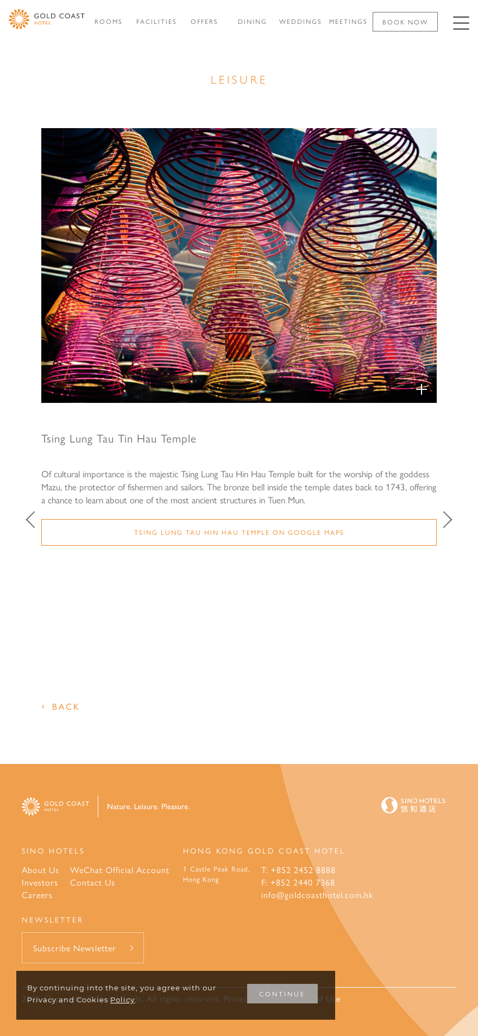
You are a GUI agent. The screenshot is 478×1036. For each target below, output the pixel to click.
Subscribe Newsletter (74, 948)
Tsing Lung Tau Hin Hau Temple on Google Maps (239, 532)
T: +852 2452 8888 (298, 869)
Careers (37, 894)
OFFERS (204, 21)
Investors (40, 882)
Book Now (405, 22)
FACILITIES (156, 21)
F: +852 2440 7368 (298, 882)
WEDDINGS (300, 21)
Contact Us (92, 882)
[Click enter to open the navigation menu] (461, 23)
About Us (40, 869)
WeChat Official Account (119, 869)
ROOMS (109, 21)
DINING (252, 21)
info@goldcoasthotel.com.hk (317, 894)
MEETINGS (348, 21)
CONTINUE (282, 994)
